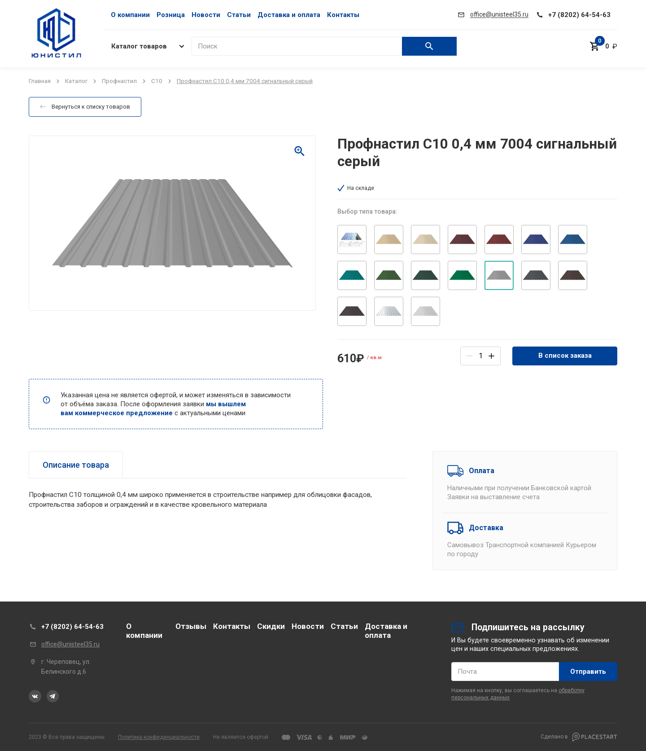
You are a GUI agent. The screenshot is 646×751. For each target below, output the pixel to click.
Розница (171, 15)
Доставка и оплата (289, 15)
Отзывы (190, 626)
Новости (206, 15)
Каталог (76, 81)
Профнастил (119, 81)
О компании (130, 15)
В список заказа (565, 355)
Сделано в (579, 737)
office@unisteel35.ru (70, 644)
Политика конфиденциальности (159, 737)
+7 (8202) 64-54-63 (72, 627)
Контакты (343, 15)
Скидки (271, 626)
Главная (40, 81)
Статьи (239, 15)
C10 (156, 81)
